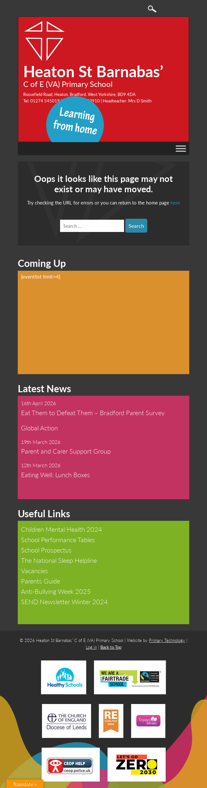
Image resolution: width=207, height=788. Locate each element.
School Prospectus (46, 549)
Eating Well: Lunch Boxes (55, 474)
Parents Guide (40, 580)
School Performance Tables (58, 539)
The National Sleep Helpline (59, 560)
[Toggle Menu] (181, 149)
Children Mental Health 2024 (61, 529)
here (175, 202)
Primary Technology (167, 640)
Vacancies (34, 570)
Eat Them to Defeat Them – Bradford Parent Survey (93, 412)
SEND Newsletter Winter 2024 (64, 601)
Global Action (39, 427)
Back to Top (110, 647)
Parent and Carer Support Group (66, 451)
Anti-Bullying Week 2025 (56, 591)
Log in (91, 647)
